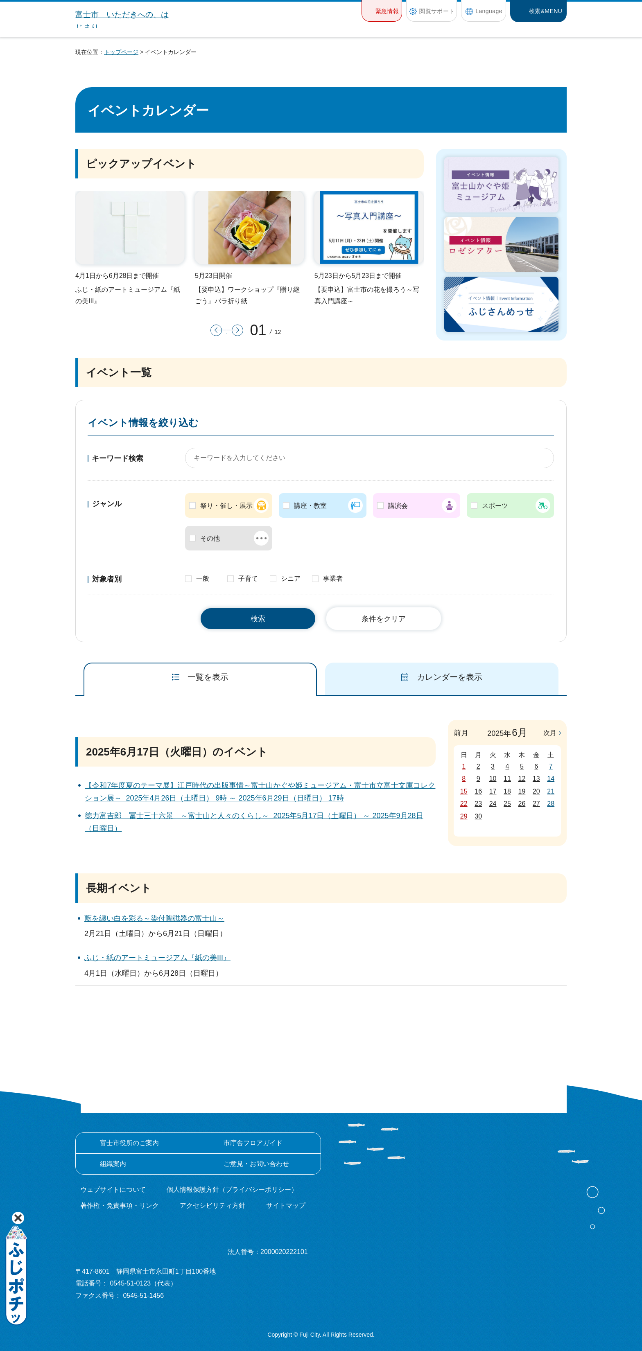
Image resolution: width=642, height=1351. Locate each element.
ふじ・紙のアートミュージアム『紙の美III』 (127, 295)
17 (493, 791)
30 (478, 816)
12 (522, 778)
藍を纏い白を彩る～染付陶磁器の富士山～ (154, 918)
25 (507, 803)
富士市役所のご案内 (129, 1142)
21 (550, 791)
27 (536, 803)
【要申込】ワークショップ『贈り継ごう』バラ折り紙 (247, 295)
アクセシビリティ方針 (212, 1205)
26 (522, 803)
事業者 (333, 578)
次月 (549, 732)
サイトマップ (285, 1205)
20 (536, 791)
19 (522, 791)
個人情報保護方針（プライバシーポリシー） (232, 1189)
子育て (248, 578)
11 (507, 778)
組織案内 (113, 1163)
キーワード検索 (117, 458)
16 (478, 791)
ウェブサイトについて (113, 1189)
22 (464, 803)
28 (550, 803)
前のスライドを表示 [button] (218, 330)
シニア (291, 578)
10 (493, 778)
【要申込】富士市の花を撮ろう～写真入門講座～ (366, 295)
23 (478, 803)
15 (464, 791)
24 (493, 803)
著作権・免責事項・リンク (119, 1205)
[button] (382, 11)
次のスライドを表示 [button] (235, 330)
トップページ (121, 52)
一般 (202, 578)
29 (464, 816)
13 (536, 778)
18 (507, 791)
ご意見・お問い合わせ (256, 1163)
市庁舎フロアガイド (253, 1142)
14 (550, 778)
